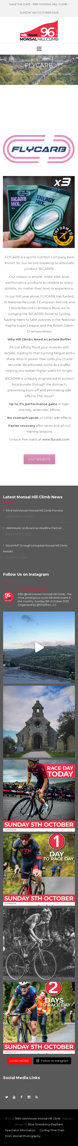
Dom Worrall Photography (22, 1136)
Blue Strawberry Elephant (45, 1124)
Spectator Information (20, 1130)
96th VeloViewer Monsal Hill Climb (38, 1118)
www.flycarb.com (57, 439)
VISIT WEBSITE (41, 459)
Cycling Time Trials (52, 1130)
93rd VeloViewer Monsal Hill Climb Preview (34, 510)
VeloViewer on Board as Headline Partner (34, 528)
